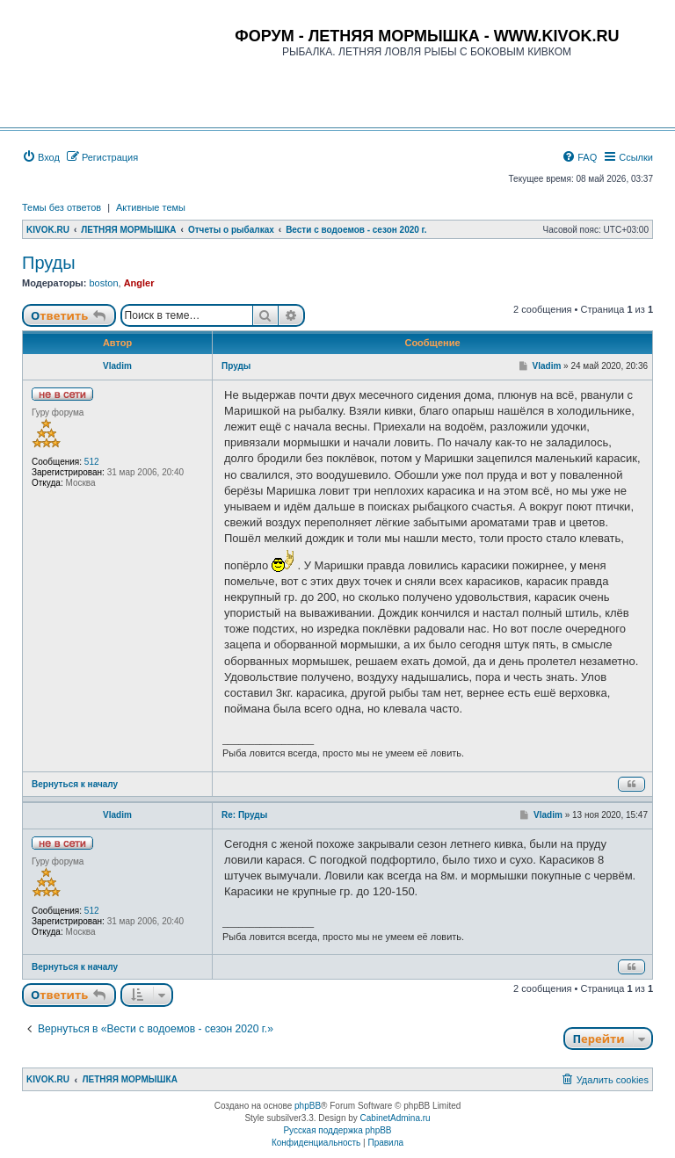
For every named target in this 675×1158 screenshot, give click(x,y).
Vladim (117, 366)
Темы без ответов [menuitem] (61, 207)
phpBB (307, 1106)
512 (91, 462)
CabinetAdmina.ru (395, 1118)
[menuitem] (41, 157)
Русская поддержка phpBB (337, 1130)
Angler (139, 283)
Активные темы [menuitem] (150, 207)
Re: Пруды (244, 815)
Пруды (49, 262)
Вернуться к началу (75, 784)
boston (103, 283)
